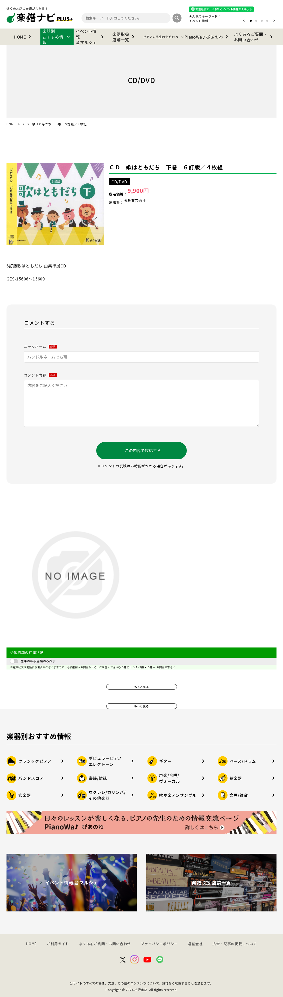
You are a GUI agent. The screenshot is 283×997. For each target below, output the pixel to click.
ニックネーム (40, 346)
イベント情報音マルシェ (91, 37)
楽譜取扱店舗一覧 (124, 37)
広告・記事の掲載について (234, 943)
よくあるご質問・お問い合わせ (254, 37)
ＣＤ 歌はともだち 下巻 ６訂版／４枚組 (166, 167)
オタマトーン (183, 21)
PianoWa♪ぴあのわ (186, 37)
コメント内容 (40, 375)
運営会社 (195, 943)
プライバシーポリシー (159, 943)
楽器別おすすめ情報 (57, 37)
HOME (23, 37)
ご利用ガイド (58, 943)
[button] (244, 21)
